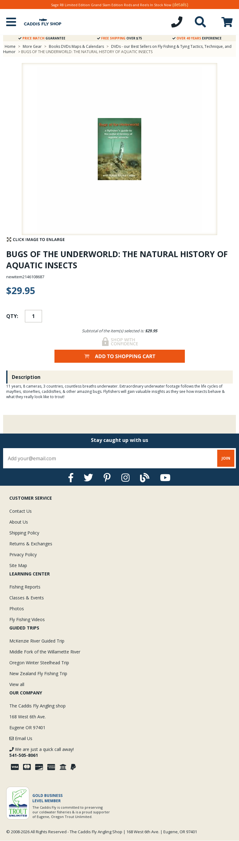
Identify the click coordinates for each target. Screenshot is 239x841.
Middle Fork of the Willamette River (44, 652)
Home (10, 46)
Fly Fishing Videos (27, 619)
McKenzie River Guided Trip (36, 641)
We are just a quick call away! (41, 752)
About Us (18, 522)
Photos (16, 608)
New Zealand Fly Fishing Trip (38, 673)
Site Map (18, 565)
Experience (197, 38)
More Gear (32, 46)
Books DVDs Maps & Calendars (76, 46)
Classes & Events (26, 598)
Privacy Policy (23, 554)
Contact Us (20, 511)
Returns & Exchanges (30, 544)
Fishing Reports (24, 587)
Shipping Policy (24, 533)
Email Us (20, 738)
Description (26, 377)
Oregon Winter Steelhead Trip (39, 663)
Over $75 (119, 38)
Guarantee (41, 38)
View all (16, 684)
